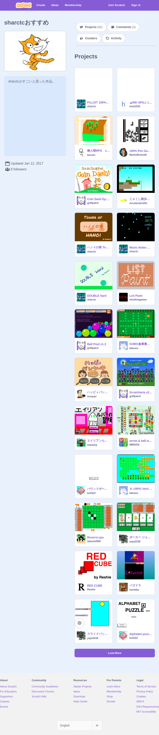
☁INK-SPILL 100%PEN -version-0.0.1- (140, 102)
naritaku (134, 589)
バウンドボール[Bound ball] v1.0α (98, 488)
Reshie (91, 589)
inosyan (91, 396)
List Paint (135, 295)
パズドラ (135, 585)
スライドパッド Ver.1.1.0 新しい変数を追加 (98, 633)
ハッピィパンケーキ (98, 392)
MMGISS (134, 444)
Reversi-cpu (95, 537)
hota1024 (134, 106)
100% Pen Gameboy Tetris (140, 151)
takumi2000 (94, 541)
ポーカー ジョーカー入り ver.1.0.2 (140, 537)
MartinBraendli (138, 154)
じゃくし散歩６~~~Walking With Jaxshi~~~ (140, 199)
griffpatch (93, 203)
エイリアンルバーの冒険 (98, 440)
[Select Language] (79, 725)
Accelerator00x (138, 203)
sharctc (91, 106)
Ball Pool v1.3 (96, 344)
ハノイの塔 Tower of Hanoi (98, 247)
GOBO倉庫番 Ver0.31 (140, 344)
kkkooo (133, 348)
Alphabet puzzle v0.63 (140, 634)
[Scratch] (23, 5)
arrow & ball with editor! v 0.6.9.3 (140, 440)
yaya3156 (134, 541)
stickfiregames (138, 299)
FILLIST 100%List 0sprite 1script (98, 102)
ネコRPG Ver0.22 (140, 488)
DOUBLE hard (96, 295)
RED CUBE (94, 585)
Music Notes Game (140, 247)
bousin (91, 155)
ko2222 (91, 493)
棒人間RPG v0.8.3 (98, 150)
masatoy (92, 444)
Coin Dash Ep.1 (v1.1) (98, 199)
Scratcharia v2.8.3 (140, 392)
